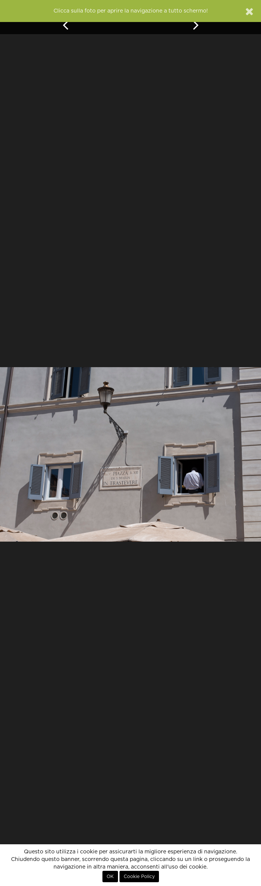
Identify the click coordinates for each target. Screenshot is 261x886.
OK (110, 876)
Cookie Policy (139, 876)
